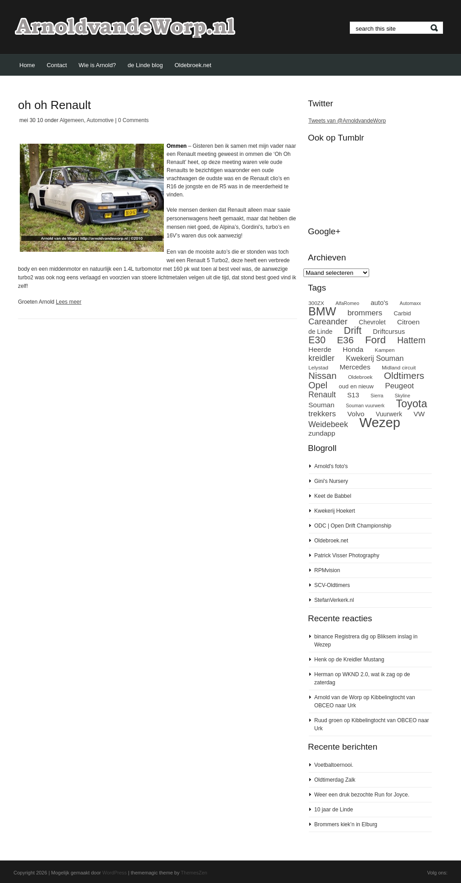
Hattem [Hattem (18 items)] (411, 340)
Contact (57, 65)
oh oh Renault (54, 105)
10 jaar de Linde (333, 809)
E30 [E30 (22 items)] (316, 340)
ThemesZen (194, 872)
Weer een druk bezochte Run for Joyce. (361, 795)
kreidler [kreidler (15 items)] (321, 358)
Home (27, 65)
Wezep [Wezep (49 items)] (379, 422)
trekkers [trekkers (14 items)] (322, 413)
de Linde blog (145, 65)
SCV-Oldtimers (332, 585)
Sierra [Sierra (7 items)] (377, 395)
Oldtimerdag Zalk (334, 780)
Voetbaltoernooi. (333, 765)
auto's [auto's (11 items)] (379, 302)
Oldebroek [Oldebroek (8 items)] (360, 377)
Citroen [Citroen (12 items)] (408, 322)
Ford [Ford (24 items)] (375, 340)
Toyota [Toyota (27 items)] (411, 404)
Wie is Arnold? (97, 65)
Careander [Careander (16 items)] (328, 321)
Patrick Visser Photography (347, 555)
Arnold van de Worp (338, 697)
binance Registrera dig (341, 636)
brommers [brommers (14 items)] (365, 312)
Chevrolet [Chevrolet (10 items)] (372, 322)
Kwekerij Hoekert (334, 511)
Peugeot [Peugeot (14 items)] (399, 385)
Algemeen (71, 120)
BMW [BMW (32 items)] (322, 311)
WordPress (114, 872)
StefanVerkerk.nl (334, 600)
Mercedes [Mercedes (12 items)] (354, 367)
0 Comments (133, 120)
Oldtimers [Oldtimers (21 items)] (404, 375)
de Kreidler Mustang (360, 659)
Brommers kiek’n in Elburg (345, 824)
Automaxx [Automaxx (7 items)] (410, 303)
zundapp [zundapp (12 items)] (321, 433)
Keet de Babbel (332, 496)
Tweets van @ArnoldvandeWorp (347, 121)
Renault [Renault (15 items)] (322, 394)
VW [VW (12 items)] (419, 414)
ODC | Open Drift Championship (352, 526)
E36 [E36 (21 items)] (345, 340)
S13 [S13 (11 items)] (353, 395)
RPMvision (327, 570)
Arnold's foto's (331, 466)
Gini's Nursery (331, 481)
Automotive (99, 120)
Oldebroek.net (193, 65)
